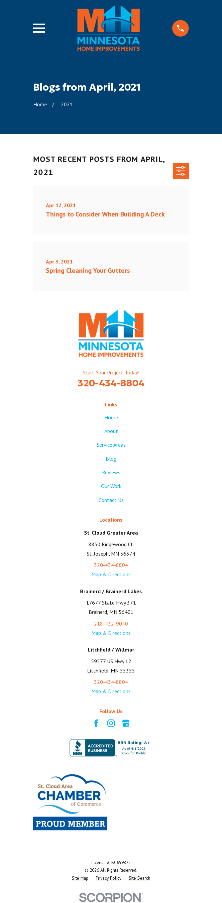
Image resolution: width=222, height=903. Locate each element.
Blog (111, 458)
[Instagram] (111, 723)
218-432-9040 (111, 623)
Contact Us (111, 500)
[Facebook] (96, 723)
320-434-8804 (111, 383)
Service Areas (111, 444)
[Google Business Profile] (125, 723)
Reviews (111, 472)
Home (111, 417)
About (111, 431)
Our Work (111, 486)
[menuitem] (80, 878)
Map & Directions (111, 574)
